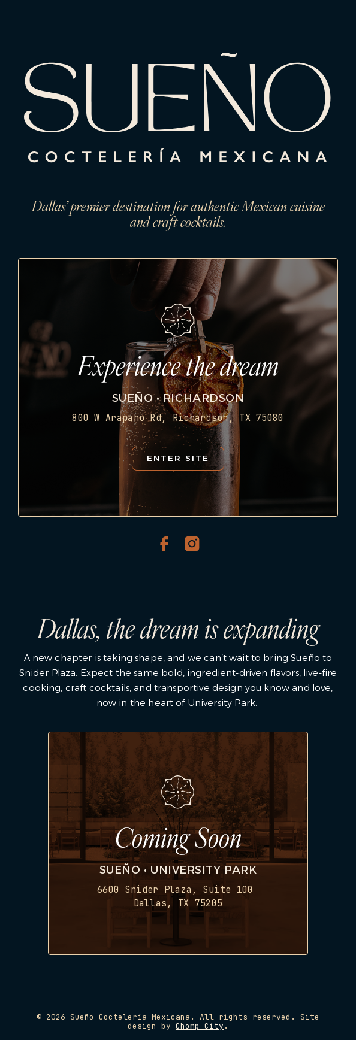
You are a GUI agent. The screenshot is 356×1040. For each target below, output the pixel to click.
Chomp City (200, 1026)
